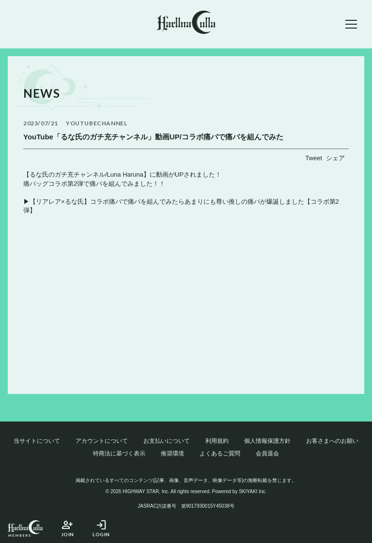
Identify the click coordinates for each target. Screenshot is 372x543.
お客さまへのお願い (332, 440)
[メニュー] (351, 24)
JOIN (67, 528)
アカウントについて (102, 440)
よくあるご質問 (220, 453)
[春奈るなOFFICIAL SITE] (186, 24)
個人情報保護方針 (267, 440)
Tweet (313, 158)
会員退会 (267, 453)
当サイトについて (37, 440)
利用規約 (217, 440)
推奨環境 (172, 453)
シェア (335, 158)
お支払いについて (166, 440)
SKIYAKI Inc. (252, 491)
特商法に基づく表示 (119, 453)
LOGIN (101, 528)
